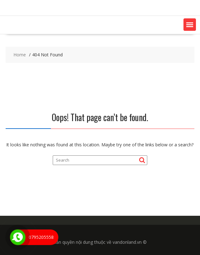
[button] (189, 24)
